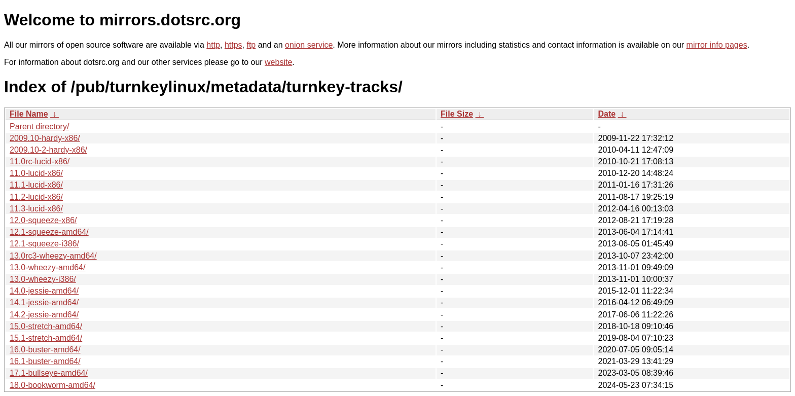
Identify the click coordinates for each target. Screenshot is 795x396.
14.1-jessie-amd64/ (44, 302)
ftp (251, 45)
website (278, 62)
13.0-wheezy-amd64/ (47, 267)
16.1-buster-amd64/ (45, 361)
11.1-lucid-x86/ (36, 185)
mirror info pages (716, 45)
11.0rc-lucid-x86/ (39, 161)
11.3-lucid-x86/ (36, 208)
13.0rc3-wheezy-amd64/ (53, 255)
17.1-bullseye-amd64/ (49, 373)
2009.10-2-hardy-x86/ (48, 150)
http (213, 45)
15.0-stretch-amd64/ (46, 326)
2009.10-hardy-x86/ (45, 138)
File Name (29, 114)
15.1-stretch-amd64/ (46, 338)
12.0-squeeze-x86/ (43, 220)
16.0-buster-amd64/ (45, 349)
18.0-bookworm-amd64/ (52, 385)
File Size (457, 114)
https (233, 45)
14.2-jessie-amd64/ (44, 314)
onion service (309, 45)
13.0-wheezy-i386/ (43, 279)
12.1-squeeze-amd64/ (49, 232)
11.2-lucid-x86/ (36, 197)
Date (607, 114)
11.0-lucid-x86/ (36, 173)
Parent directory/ (39, 126)
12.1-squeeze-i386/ (44, 243)
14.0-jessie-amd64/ (44, 290)
